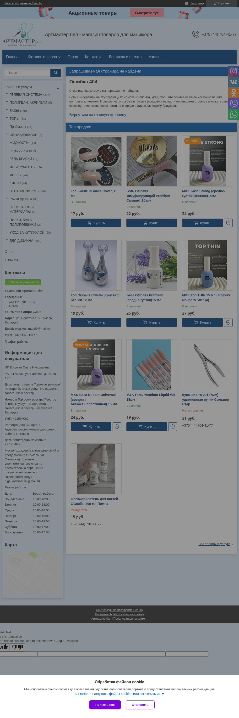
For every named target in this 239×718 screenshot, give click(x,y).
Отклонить (140, 705)
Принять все (105, 705)
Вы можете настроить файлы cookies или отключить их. (117, 694)
